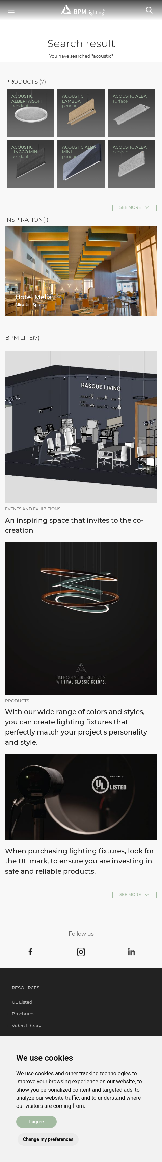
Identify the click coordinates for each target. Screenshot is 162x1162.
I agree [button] (36, 1121)
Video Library (26, 1025)
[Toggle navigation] (149, 10)
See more (130, 207)
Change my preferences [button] (48, 1139)
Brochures (23, 1013)
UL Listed (22, 1002)
